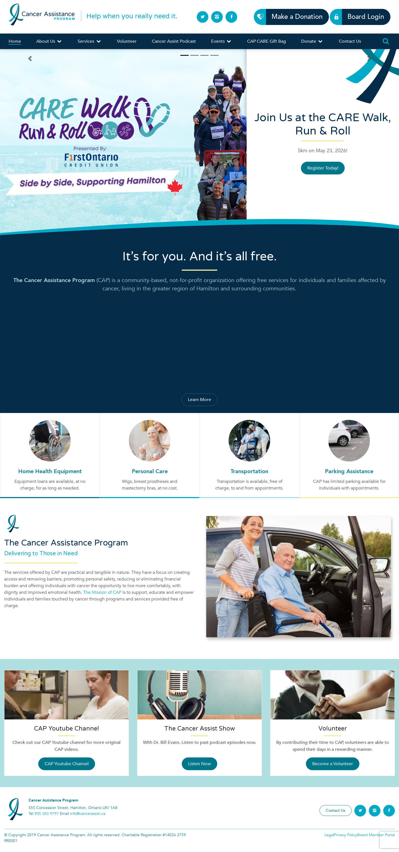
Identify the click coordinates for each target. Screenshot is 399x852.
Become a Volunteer (332, 764)
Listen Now (199, 764)
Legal (329, 835)
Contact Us (350, 41)
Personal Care (150, 471)
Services (89, 41)
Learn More (199, 400)
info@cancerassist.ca (87, 813)
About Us (49, 41)
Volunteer (127, 41)
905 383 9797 (46, 813)
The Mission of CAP (102, 592)
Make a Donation (294, 16)
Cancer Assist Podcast (174, 41)
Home (15, 41)
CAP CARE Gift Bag (266, 41)
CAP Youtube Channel (67, 764)
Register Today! (322, 168)
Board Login (362, 16)
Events (221, 41)
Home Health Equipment (50, 471)
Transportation (249, 471)
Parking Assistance (349, 471)
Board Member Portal (376, 835)
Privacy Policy (345, 835)
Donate (312, 41)
